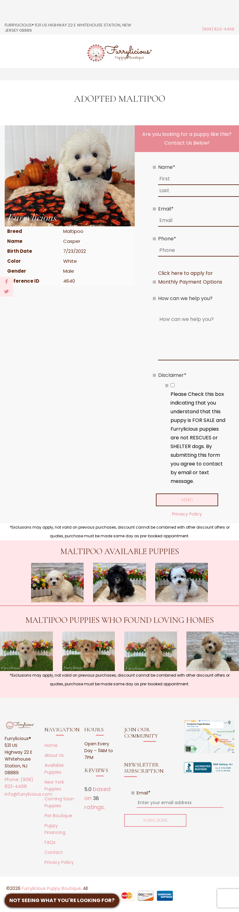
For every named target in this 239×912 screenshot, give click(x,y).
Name (166, 167)
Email (166, 208)
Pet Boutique (58, 816)
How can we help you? (185, 298)
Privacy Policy (187, 514)
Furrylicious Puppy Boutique (51, 889)
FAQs (50, 843)
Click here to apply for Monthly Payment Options (190, 277)
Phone (167, 238)
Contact (54, 853)
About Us (54, 755)
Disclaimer (172, 375)
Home (51, 746)
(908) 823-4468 (218, 29)
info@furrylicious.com (28, 794)
